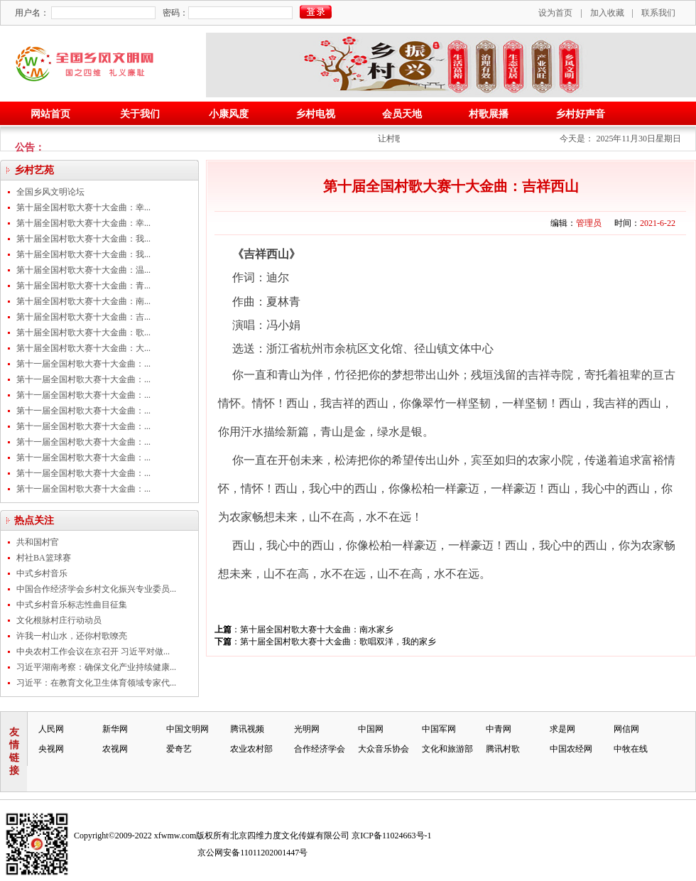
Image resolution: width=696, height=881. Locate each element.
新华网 (115, 729)
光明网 (307, 729)
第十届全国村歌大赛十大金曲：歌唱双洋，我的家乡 (338, 642)
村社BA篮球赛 (43, 558)
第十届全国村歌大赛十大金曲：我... (83, 239)
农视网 (115, 749)
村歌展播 (489, 114)
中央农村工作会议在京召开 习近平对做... (93, 651)
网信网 (626, 729)
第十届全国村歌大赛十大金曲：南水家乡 (316, 629)
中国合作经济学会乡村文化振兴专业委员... (96, 589)
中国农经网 (571, 749)
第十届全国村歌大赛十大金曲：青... (83, 286)
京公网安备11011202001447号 (252, 853)
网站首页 (50, 114)
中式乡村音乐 (41, 573)
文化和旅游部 (447, 749)
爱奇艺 (179, 749)
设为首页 (555, 13)
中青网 (498, 729)
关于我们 (140, 114)
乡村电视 (315, 114)
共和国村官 (37, 542)
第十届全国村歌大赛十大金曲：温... (83, 270)
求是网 (562, 729)
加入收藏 (607, 13)
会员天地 (402, 114)
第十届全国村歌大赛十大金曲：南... (83, 301)
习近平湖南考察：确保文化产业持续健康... (96, 667)
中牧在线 (631, 749)
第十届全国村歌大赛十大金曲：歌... (83, 332)
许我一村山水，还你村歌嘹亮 (71, 636)
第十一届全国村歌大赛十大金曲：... (83, 364)
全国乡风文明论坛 (50, 192)
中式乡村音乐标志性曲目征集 (71, 605)
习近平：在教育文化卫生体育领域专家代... (96, 683)
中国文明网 (187, 729)
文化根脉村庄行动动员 (59, 620)
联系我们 (658, 13)
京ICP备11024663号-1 (391, 836)
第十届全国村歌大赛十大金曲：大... (83, 348)
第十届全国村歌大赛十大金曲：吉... (83, 317)
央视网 (51, 749)
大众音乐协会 (383, 749)
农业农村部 (251, 749)
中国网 (371, 729)
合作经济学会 (319, 749)
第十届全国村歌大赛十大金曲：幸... (83, 207)
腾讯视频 (247, 729)
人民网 (51, 729)
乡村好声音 (580, 114)
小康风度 (229, 114)
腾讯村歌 (503, 749)
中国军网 (439, 729)
